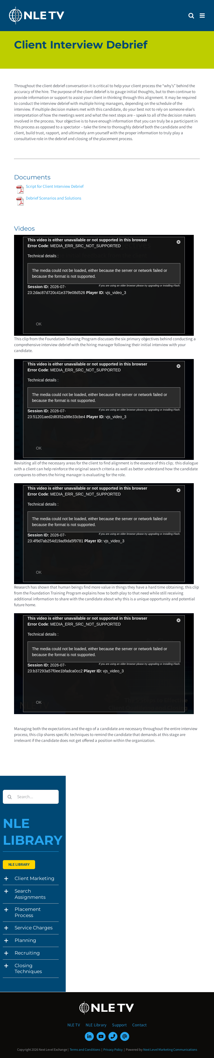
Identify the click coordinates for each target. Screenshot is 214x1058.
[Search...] (31, 797)
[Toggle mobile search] (191, 15)
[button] (31, 878)
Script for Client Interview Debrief (54, 186)
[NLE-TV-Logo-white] (107, 1002)
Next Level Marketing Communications (170, 1049)
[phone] (112, 1036)
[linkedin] (89, 1036)
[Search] (10, 797)
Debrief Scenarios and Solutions (53, 198)
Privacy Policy (113, 1049)
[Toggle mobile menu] (203, 15)
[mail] (124, 1036)
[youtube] (101, 1036)
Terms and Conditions (85, 1049)
